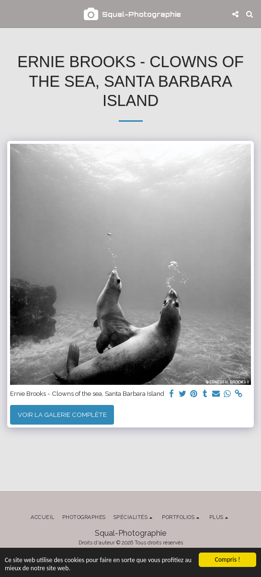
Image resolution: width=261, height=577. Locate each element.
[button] (10, 14)
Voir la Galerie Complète (62, 414)
